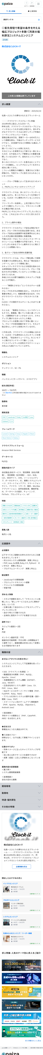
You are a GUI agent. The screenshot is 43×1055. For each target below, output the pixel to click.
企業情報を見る (21, 866)
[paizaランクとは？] (39, 19)
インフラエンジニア (10, 883)
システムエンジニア (10, 916)
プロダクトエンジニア (11, 900)
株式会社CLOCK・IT (11, 46)
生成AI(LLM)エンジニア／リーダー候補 (17, 933)
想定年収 (8, 392)
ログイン (26, 6)
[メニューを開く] (38, 4)
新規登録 (32, 6)
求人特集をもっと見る (33, 1040)
